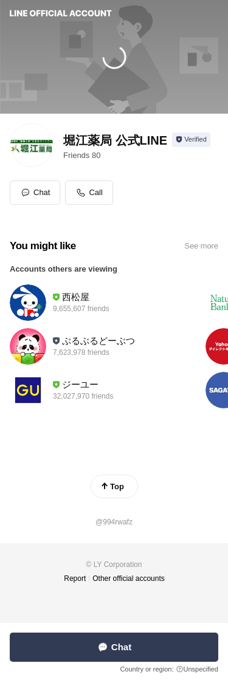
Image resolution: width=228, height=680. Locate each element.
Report (75, 578)
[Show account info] (191, 139)
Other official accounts (128, 578)
